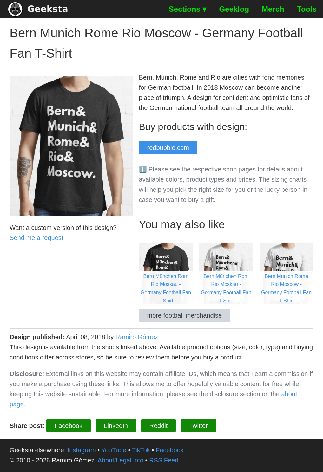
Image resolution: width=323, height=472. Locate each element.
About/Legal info (120, 460)
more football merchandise (184, 315)
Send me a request (36, 237)
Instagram (82, 450)
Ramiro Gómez (136, 336)
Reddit (158, 425)
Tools (307, 9)
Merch (273, 9)
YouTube (113, 450)
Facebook (68, 425)
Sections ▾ (188, 9)
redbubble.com (168, 147)
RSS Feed (163, 460)
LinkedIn (116, 425)
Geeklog (234, 9)
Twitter (198, 425)
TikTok (141, 450)
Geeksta (38, 9)
